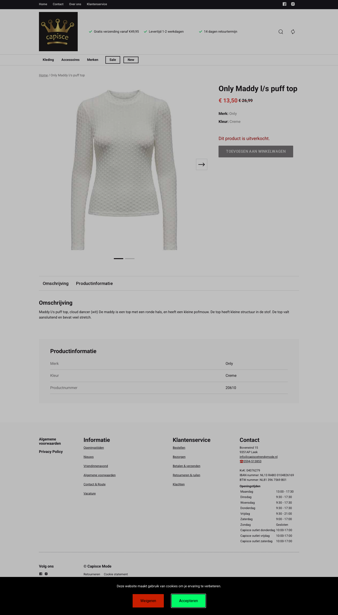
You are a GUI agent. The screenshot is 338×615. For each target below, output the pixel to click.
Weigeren (148, 601)
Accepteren (188, 601)
